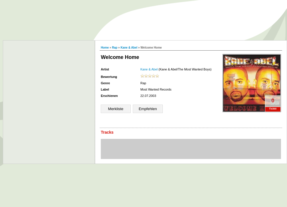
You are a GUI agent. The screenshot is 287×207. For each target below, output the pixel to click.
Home (105, 47)
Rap (114, 47)
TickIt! (272, 108)
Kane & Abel (129, 47)
